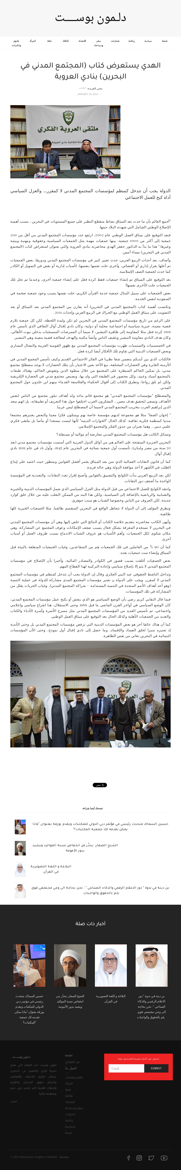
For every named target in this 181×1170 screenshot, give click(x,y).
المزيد (13, 1101)
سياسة (148, 41)
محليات (115, 41)
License (64, 1157)
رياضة (131, 41)
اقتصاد (82, 41)
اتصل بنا (71, 1068)
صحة (165, 41)
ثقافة (66, 41)
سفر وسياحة (98, 43)
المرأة (33, 41)
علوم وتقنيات (16, 43)
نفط (49, 41)
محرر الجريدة (95, 88)
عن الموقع (72, 1062)
